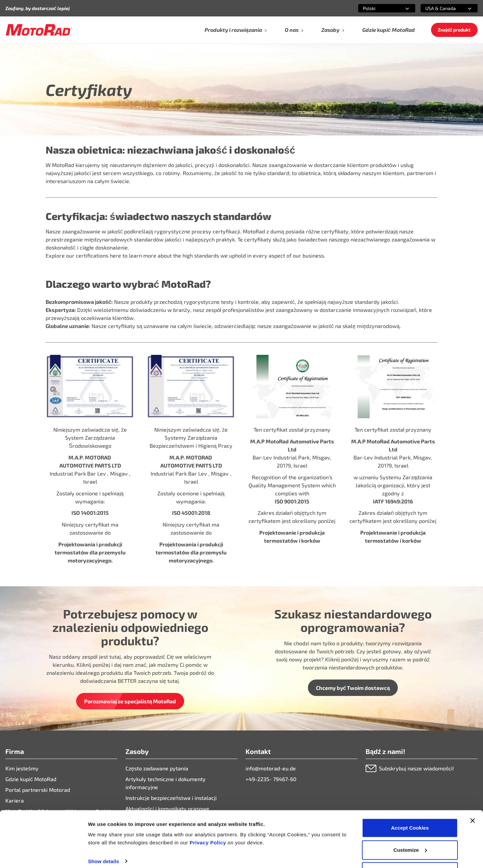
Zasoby (333, 29)
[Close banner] (472, 799)
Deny (410, 850)
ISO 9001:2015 (292, 501)
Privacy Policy (208, 821)
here (115, 255)
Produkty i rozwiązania (236, 29)
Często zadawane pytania (156, 768)
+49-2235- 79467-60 (271, 779)
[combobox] (378, 8)
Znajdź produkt (454, 30)
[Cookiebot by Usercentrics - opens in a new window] (43, 855)
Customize (410, 828)
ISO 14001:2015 (90, 512)
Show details (103, 839)
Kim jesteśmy (22, 768)
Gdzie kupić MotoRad (388, 29)
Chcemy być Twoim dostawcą (353, 688)
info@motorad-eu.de (271, 768)
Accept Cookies (410, 806)
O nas (294, 29)
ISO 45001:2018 (191, 512)
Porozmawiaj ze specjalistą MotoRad (130, 701)
